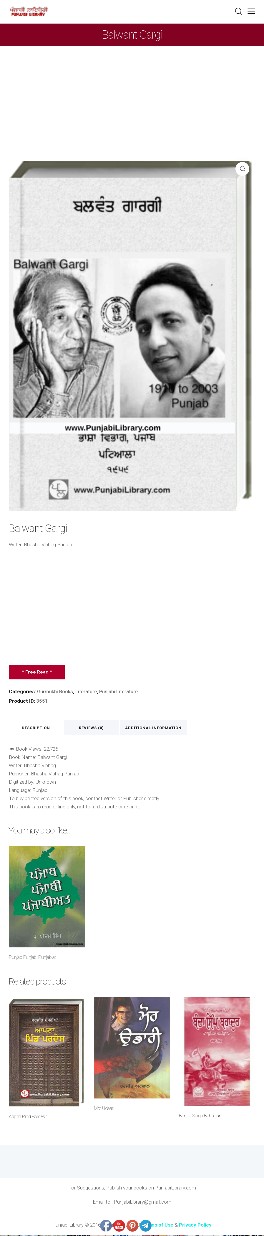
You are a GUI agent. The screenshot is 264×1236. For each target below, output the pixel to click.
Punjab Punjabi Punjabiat (32, 958)
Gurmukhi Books (55, 691)
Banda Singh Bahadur (199, 1116)
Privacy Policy (195, 1226)
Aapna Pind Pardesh (28, 1117)
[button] (251, 11)
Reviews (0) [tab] (94, 728)
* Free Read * (37, 672)
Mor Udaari (104, 1109)
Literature (86, 691)
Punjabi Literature (118, 691)
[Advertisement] (132, 90)
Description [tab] (37, 728)
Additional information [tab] (156, 728)
